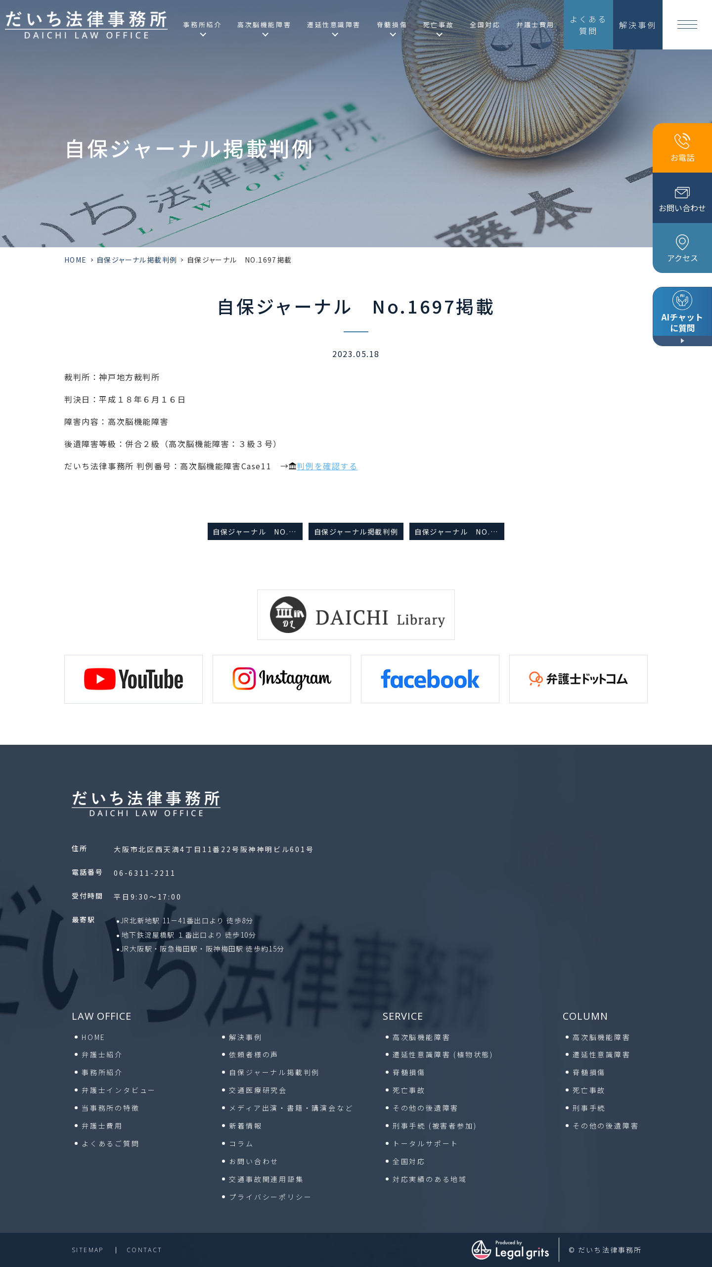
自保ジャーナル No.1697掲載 (459, 531)
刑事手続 (435, 1125)
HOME (75, 260)
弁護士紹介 (102, 1054)
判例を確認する (327, 466)
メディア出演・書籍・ (291, 1107)
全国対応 (485, 24)
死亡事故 (409, 1090)
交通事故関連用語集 (266, 1179)
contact (145, 1250)
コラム (241, 1143)
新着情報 (245, 1126)
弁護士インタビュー (119, 1090)
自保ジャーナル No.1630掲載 (258, 531)
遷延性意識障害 (443, 1054)
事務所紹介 (102, 1072)
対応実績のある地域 (430, 1179)
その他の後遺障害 (426, 1108)
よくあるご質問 (111, 1143)
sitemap (88, 1250)
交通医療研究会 (258, 1090)
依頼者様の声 (254, 1054)
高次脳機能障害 (422, 1037)
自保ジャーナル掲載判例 (136, 260)
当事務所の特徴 (111, 1108)
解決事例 (245, 1037)
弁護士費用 (535, 24)
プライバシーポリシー (270, 1197)
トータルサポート (426, 1143)
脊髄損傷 (409, 1072)
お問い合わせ (254, 1161)
